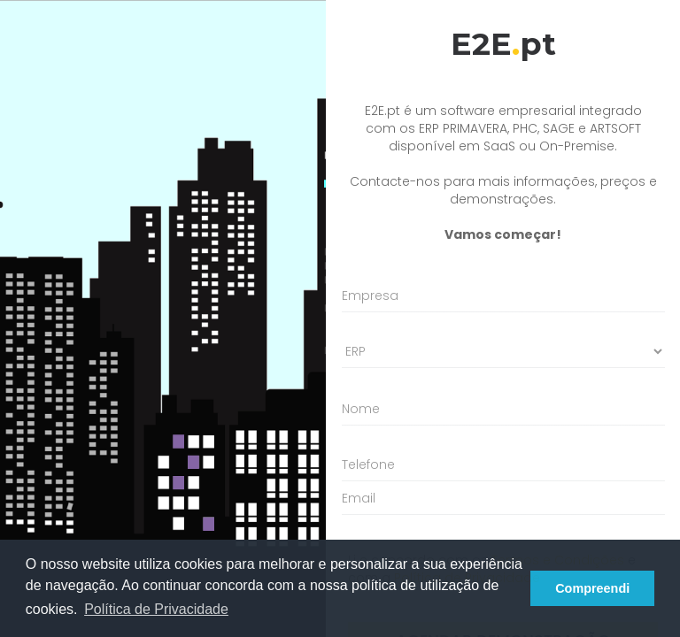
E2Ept (503, 44)
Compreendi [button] (592, 588)
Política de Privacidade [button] (156, 609)
